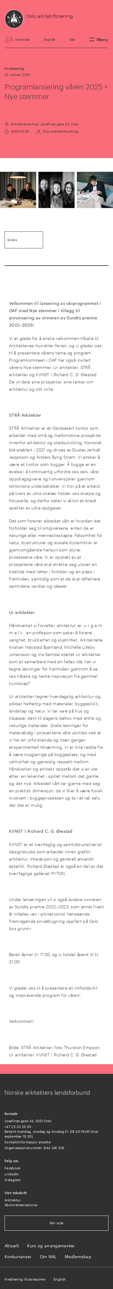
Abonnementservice (21, 1205)
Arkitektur (13, 1200)
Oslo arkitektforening (49, 16)
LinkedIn (12, 1174)
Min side (56, 1223)
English (50, 39)
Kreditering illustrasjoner (25, 1279)
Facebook (12, 1168)
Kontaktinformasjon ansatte (28, 1142)
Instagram (13, 1180)
